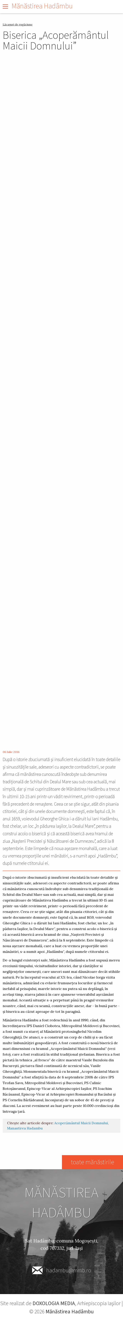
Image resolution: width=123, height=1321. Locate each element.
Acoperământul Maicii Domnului (81, 1123)
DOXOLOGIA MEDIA (53, 1303)
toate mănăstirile (92, 1162)
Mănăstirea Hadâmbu (42, 6)
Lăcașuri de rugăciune (17, 24)
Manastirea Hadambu (25, 1128)
